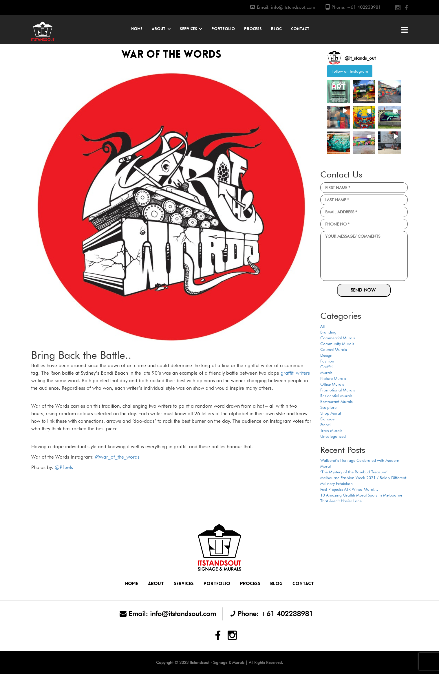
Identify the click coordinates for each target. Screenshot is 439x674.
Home (136, 29)
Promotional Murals (337, 390)
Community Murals (337, 343)
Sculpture (328, 407)
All (322, 326)
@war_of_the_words (117, 457)
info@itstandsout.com (293, 7)
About (159, 29)
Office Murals (332, 384)
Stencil (325, 424)
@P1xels (64, 467)
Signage (327, 419)
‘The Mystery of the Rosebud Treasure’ (353, 472)
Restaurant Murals (336, 401)
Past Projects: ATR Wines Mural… (349, 489)
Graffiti (326, 367)
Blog (276, 29)
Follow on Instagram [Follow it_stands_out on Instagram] (350, 71)
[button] (338, 91)
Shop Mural (330, 413)
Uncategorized (333, 436)
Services (188, 29)
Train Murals (331, 430)
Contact (300, 29)
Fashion (327, 361)
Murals (326, 372)
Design (326, 355)
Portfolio (223, 29)
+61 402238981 (364, 7)
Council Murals (333, 349)
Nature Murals (333, 378)
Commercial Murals (337, 338)
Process (253, 29)
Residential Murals (336, 395)
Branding (328, 332)
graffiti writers (295, 373)
